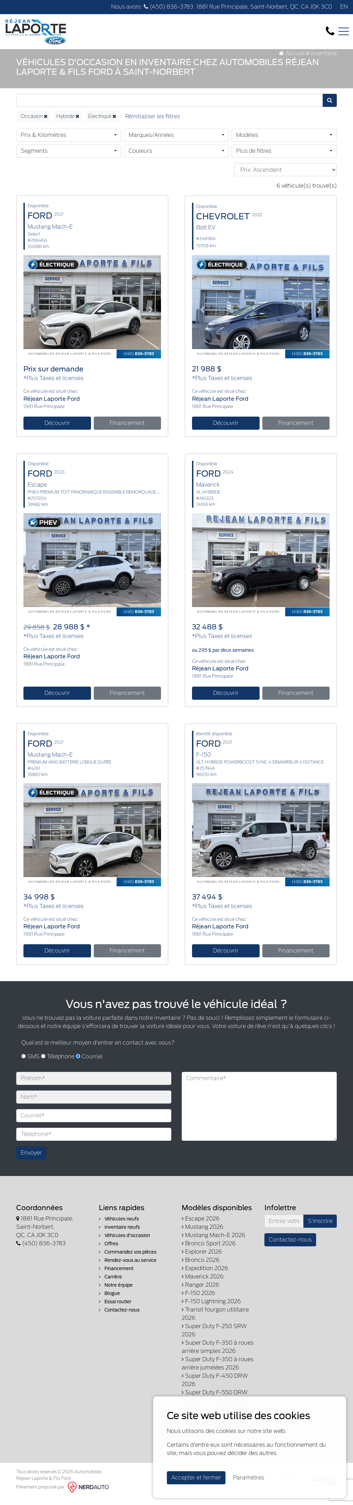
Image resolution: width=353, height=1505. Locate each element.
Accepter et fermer (196, 1477)
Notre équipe (116, 1291)
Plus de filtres (253, 158)
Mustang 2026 (202, 1233)
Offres (108, 1250)
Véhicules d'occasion (124, 1242)
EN (344, 6)
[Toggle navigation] (343, 31)
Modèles (247, 142)
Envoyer (31, 1159)
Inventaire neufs (119, 1233)
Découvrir (57, 430)
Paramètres (248, 1477)
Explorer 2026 (202, 1258)
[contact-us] (330, 31)
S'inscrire (320, 1227)
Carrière (110, 1283)
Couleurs (140, 158)
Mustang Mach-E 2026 (213, 1241)
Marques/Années (151, 142)
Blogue (109, 1300)
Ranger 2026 (200, 1291)
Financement (127, 430)
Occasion (34, 123)
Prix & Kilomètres (43, 142)
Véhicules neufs (119, 1225)
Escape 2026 (201, 1225)
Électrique (102, 123)
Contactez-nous (119, 1316)
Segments (34, 158)
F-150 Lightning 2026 (211, 1308)
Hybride (68, 123)
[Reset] (152, 123)
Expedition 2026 (205, 1275)
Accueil (292, 60)
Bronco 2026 (201, 1266)
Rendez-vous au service (128, 1266)
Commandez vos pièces (128, 1258)
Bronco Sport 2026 (209, 1250)
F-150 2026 (198, 1299)
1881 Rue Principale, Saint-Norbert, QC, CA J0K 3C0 (264, 6)
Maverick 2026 (203, 1283)
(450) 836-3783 (168, 6)
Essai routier (115, 1308)
